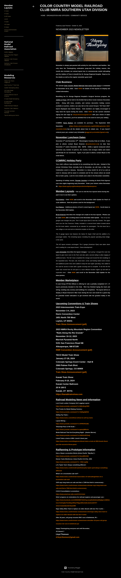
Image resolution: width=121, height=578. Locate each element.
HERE (90, 112)
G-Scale (6, 11)
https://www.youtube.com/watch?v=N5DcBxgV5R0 (72, 406)
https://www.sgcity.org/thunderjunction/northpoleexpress (77, 186)
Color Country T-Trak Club (11, 85)
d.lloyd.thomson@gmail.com (67, 537)
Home (42, 15)
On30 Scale (7, 16)
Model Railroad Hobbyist (11, 105)
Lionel (6, 19)
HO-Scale (7, 24)
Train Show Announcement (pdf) (71, 324)
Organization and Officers (57, 15)
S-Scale (6, 21)
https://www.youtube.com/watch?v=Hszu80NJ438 (72, 456)
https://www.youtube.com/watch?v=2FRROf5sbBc (72, 424)
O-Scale (6, 13)
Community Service (78, 15)
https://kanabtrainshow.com (69, 394)
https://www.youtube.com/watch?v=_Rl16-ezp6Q (72, 462)
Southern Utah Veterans (11, 108)
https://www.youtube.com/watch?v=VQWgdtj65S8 (72, 412)
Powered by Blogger (72, 567)
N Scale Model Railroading (8, 102)
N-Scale (6, 27)
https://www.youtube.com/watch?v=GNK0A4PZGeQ (73, 435)
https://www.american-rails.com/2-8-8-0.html (70, 494)
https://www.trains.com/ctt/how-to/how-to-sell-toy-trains (74, 418)
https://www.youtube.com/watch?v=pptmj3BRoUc (72, 429)
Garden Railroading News (11, 88)
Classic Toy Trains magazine (9, 81)
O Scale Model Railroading (11, 99)
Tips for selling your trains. (11, 115)
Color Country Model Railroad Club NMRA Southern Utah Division (73, 8)
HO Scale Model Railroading (8, 91)
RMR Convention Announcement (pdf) (74, 350)
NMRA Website (8, 52)
